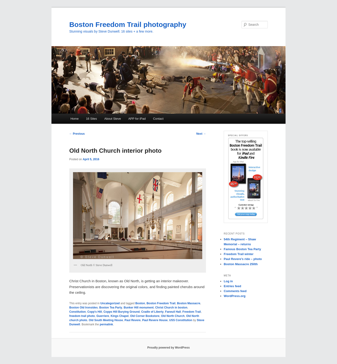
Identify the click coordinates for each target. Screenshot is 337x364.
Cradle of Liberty (152, 311)
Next (201, 133)
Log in (228, 281)
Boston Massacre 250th (241, 264)
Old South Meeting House (106, 320)
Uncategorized (110, 303)
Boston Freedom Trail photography (127, 24)
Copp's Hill (94, 311)
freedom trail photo (82, 316)
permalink (106, 324)
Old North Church (173, 316)
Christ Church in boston (171, 307)
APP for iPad (137, 118)
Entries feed (232, 286)
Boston (140, 303)
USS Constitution (180, 320)
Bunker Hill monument (139, 307)
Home (74, 118)
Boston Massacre (188, 303)
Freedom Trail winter (238, 254)
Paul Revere (133, 320)
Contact (158, 118)
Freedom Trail (192, 311)
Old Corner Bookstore (144, 316)
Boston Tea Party (110, 307)
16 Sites (91, 118)
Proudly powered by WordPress (168, 347)
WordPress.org (234, 296)
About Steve (112, 118)
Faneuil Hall (173, 311)
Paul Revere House (155, 320)
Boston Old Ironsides (83, 307)
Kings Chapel (120, 316)
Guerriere (102, 316)
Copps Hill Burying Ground (121, 311)
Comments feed (235, 291)
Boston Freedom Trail (161, 303)
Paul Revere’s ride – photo (243, 259)
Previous (77, 133)
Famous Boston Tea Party (242, 249)
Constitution (77, 311)
